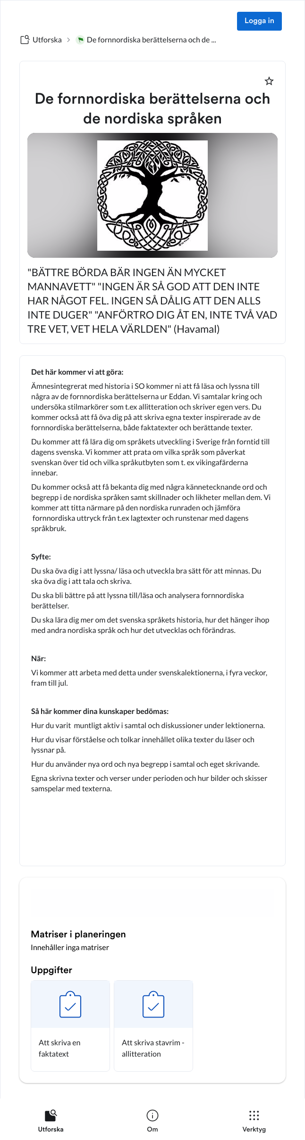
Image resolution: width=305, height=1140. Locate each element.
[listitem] (51, 1123)
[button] (70, 1026)
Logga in (259, 21)
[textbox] (152, 611)
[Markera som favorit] (269, 81)
